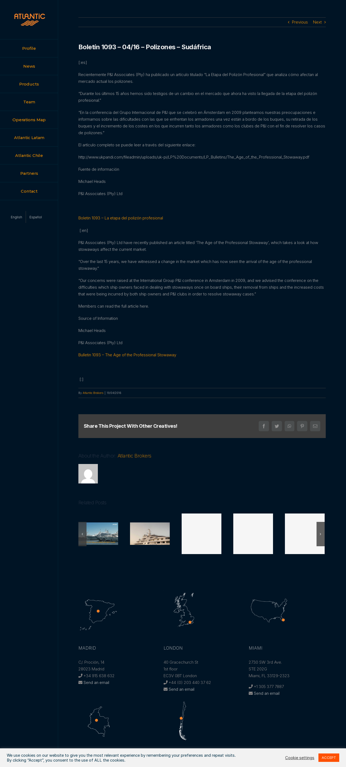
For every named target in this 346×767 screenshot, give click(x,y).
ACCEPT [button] (329, 757)
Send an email (96, 682)
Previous (300, 22)
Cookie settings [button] (299, 757)
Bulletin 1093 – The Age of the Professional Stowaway (127, 354)
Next (317, 22)
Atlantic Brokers (93, 392)
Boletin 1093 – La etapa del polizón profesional (120, 217)
